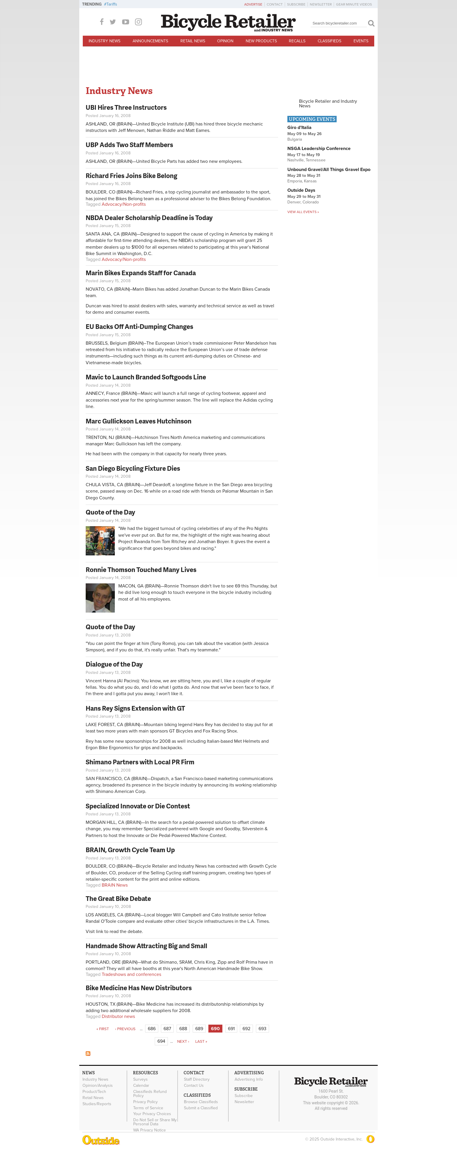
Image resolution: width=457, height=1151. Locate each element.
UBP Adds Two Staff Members (129, 144)
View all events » (303, 212)
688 (183, 1029)
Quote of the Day (110, 512)
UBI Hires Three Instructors (126, 107)
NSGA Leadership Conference (319, 148)
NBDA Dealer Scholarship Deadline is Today (149, 217)
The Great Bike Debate (118, 898)
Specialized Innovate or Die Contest (138, 805)
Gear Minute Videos (354, 4)
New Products (261, 41)
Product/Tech (94, 1091)
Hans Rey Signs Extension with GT (135, 708)
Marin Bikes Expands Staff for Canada (141, 272)
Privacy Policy (145, 1101)
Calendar (141, 1085)
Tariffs (111, 4)
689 (199, 1029)
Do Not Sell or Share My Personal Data (155, 1122)
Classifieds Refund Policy (150, 1093)
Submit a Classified (201, 1107)
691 (231, 1029)
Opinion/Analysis (97, 1085)
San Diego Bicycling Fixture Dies (133, 468)
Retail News (192, 41)
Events (361, 41)
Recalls (297, 41)
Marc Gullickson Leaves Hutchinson (138, 420)
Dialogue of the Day (114, 664)
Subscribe (296, 4)
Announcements (150, 41)
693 (262, 1029)
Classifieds (329, 41)
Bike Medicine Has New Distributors (139, 987)
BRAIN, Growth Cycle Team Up (130, 849)
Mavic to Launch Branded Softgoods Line (146, 376)
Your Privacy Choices (152, 1114)
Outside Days (301, 190)
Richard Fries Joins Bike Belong (131, 175)
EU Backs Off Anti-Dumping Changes (139, 326)
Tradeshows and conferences (131, 974)
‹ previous (125, 1029)
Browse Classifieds (201, 1102)
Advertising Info (249, 1079)
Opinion (225, 41)
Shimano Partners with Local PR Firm (140, 761)
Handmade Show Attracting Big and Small (146, 945)
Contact (275, 4)
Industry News (104, 41)
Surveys (140, 1079)
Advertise (253, 4)
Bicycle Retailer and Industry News (328, 103)
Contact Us (194, 1085)
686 (152, 1029)
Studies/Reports (96, 1103)
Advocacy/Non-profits (124, 204)
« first (102, 1029)
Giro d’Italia (299, 127)
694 (161, 1041)
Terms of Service (148, 1107)
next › (183, 1041)
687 (167, 1029)
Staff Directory (197, 1079)
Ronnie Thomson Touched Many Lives (141, 569)
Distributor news (118, 1016)
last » (201, 1041)
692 (246, 1029)
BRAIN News (115, 885)
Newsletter (321, 4)
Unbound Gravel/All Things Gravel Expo (328, 169)
